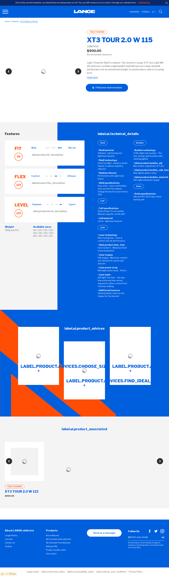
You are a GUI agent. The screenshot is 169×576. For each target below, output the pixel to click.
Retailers (145, 11)
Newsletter (134, 11)
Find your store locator (107, 87)
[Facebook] (150, 532)
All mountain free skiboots (58, 542)
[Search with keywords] (161, 12)
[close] (166, 3)
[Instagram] (162, 532)
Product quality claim (56, 550)
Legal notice (33, 571)
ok (162, 537)
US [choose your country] (154, 11)
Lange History (11, 535)
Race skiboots (52, 535)
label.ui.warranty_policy (53, 571)
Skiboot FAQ (51, 546)
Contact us (10, 542)
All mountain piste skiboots (58, 539)
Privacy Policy (136, 571)
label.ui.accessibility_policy (80, 571)
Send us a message (104, 532)
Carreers (9, 539)
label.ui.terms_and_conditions (111, 571)
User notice (51, 553)
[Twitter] (156, 532)
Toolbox (8, 546)
